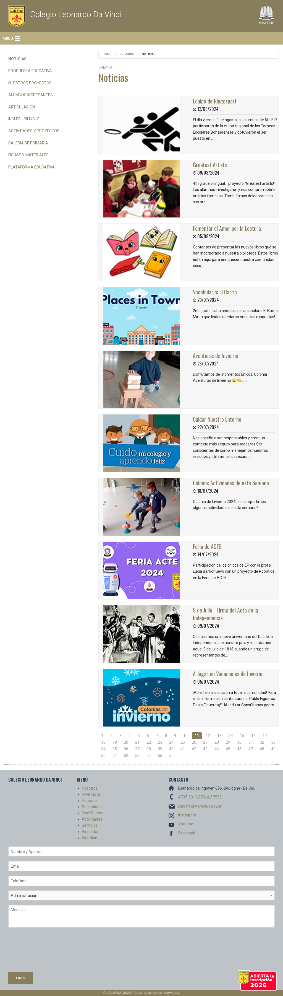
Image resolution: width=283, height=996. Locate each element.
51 (114, 755)
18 (103, 742)
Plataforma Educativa (31, 167)
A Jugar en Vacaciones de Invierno (228, 674)
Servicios (90, 825)
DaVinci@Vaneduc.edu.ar (200, 806)
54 (148, 755)
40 (171, 749)
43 (205, 749)
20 (126, 742)
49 (273, 749)
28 (216, 742)
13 (219, 735)
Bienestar (90, 831)
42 (194, 749)
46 (239, 749)
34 (103, 749)
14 (231, 735)
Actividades (92, 819)
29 (228, 742)
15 (242, 735)
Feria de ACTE (207, 546)
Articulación (21, 107)
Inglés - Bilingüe (24, 119)
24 (171, 742)
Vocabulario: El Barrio (215, 292)
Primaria (126, 54)
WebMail (89, 838)
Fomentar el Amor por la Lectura (227, 228)
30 (239, 742)
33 (273, 742)
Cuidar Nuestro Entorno (217, 419)
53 (137, 755)
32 (262, 742)
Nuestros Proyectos (30, 83)
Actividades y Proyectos (33, 131)
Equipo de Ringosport (215, 101)
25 (182, 742)
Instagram (187, 815)
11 (197, 735)
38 (148, 749)
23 (160, 742)
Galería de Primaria (28, 143)
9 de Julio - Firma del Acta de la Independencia (225, 614)
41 (182, 749)
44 (216, 749)
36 (126, 749)
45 (228, 749)
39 (160, 749)
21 (137, 742)
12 (208, 735)
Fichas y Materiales (28, 155)
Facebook (186, 833)
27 (205, 742)
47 (250, 749)
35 (114, 749)
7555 (217, 797)
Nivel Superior (94, 813)
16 (253, 735)
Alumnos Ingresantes (30, 95)
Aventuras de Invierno (215, 355)
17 (265, 735)
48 (262, 749)
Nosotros (90, 788)
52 (126, 755)
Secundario (92, 807)
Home (107, 54)
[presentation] (31, 952)
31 (250, 742)
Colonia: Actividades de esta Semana (231, 483)
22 (148, 742)
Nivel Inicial (91, 794)
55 (160, 755)
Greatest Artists (210, 164)
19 (114, 742)
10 (185, 735)
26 (194, 742)
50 (103, 755)
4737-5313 (187, 797)
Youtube (185, 824)
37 (137, 749)
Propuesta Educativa (30, 71)
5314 (205, 797)
